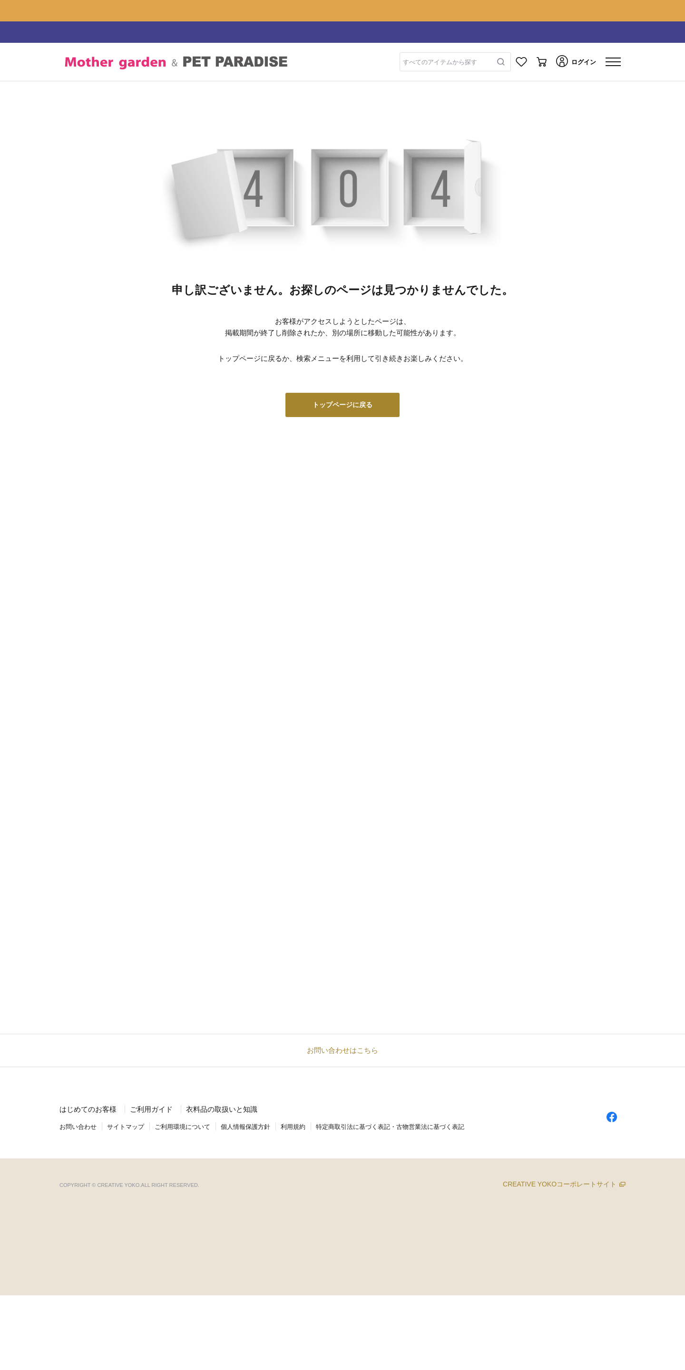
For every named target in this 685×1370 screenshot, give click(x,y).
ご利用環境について (182, 1126)
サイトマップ (125, 1126)
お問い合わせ (78, 1126)
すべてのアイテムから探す (440, 62)
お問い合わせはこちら (342, 1050)
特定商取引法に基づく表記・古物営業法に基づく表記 (390, 1126)
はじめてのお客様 (88, 1109)
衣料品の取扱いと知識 (221, 1109)
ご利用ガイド (151, 1109)
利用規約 (293, 1126)
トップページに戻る (342, 404)
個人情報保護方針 (245, 1126)
